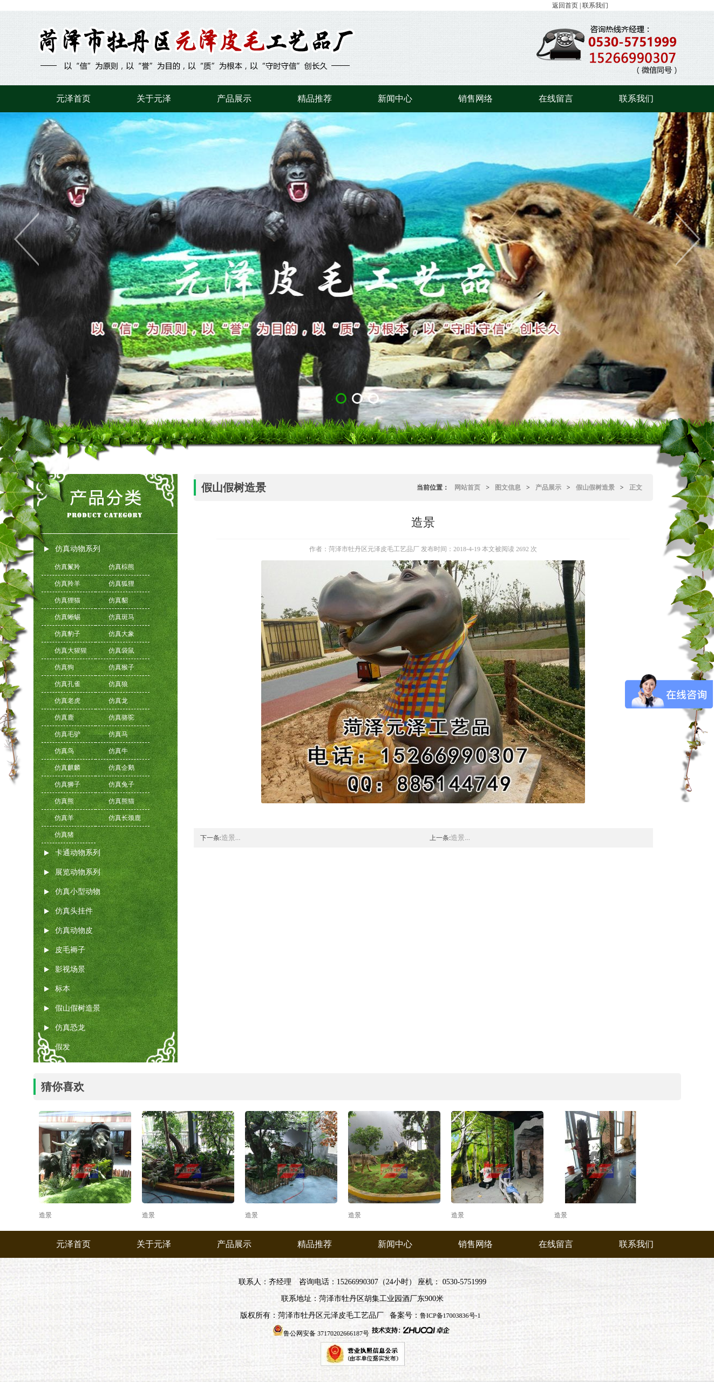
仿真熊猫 (121, 801)
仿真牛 (118, 751)
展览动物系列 (77, 872)
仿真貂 (118, 600)
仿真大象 (121, 634)
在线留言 (556, 98)
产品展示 (234, 98)
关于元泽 (154, 98)
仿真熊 (64, 801)
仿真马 (118, 734)
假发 (62, 1047)
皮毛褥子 (70, 950)
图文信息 (508, 487)
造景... (231, 838)
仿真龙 (118, 700)
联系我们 (595, 5)
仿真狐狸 (121, 583)
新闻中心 (395, 98)
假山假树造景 (77, 1008)
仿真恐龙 (70, 1028)
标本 (62, 989)
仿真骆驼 (121, 717)
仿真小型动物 (77, 892)
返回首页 (565, 5)
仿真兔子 (121, 784)
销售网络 (475, 98)
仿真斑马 (121, 617)
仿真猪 (64, 834)
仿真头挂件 (74, 911)
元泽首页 (73, 98)
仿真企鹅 (121, 767)
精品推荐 (314, 98)
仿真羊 (64, 818)
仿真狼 (118, 684)
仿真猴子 (121, 667)
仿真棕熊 (121, 567)
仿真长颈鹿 (124, 818)
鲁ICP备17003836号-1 (450, 1315)
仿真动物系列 (77, 549)
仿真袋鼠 (121, 650)
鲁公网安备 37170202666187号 (326, 1333)
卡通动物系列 (77, 853)
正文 (635, 487)
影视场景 (70, 969)
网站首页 (467, 487)
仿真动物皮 (74, 930)
